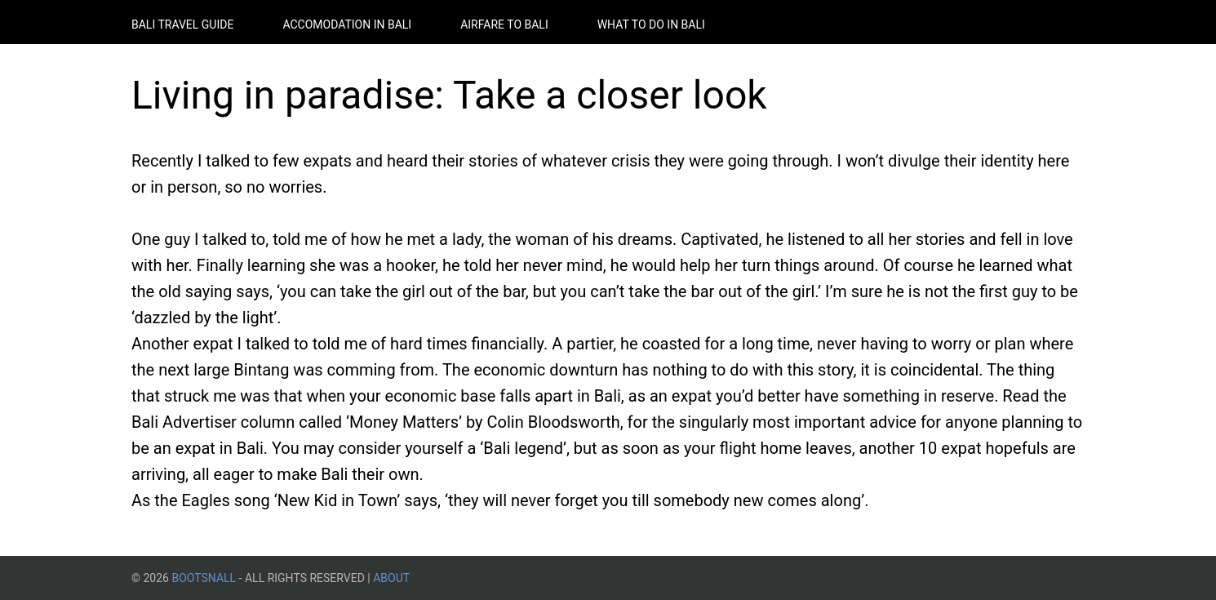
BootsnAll (203, 577)
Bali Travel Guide (182, 24)
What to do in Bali (651, 24)
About (391, 577)
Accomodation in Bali (346, 24)
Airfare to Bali (504, 24)
